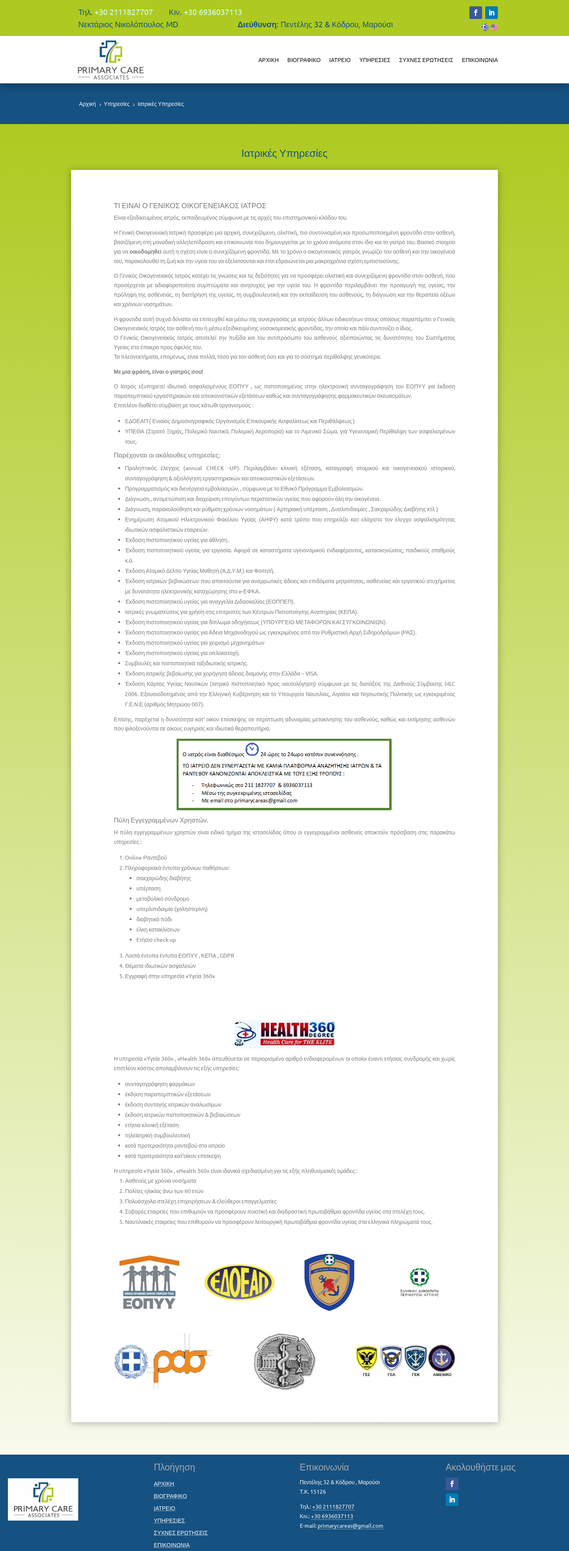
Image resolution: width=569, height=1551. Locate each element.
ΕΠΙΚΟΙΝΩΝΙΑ (480, 59)
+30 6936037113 (213, 12)
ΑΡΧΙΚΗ (268, 59)
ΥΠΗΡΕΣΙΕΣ (374, 59)
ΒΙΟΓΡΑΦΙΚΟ (303, 59)
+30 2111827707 (123, 12)
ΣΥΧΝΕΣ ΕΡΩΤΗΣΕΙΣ (426, 59)
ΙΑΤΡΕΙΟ (339, 59)
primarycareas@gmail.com (350, 1525)
